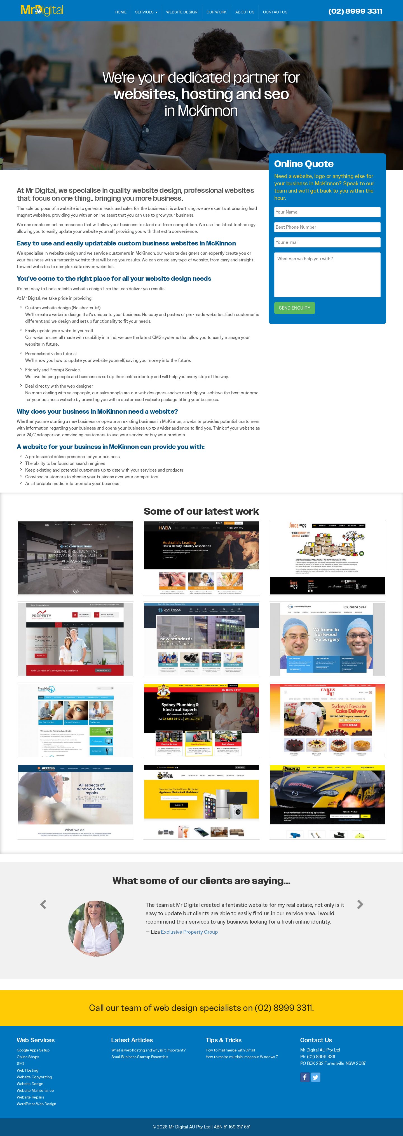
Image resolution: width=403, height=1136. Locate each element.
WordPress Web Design (36, 1103)
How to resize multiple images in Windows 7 (242, 1056)
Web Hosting (27, 1070)
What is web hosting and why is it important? (148, 1050)
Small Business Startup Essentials (139, 1056)
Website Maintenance (35, 1090)
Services (146, 12)
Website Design (182, 12)
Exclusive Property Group (189, 932)
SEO (20, 1063)
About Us (244, 12)
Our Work (217, 12)
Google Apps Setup (33, 1050)
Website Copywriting (34, 1076)
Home (120, 12)
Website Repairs (30, 1097)
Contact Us (275, 12)
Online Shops (28, 1056)
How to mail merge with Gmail (230, 1050)
